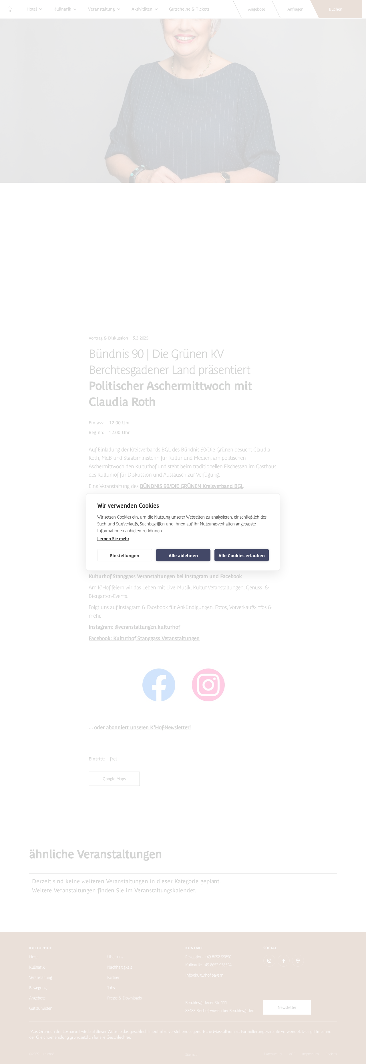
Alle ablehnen (183, 555)
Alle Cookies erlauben (241, 555)
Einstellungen (124, 555)
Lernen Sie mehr (113, 538)
